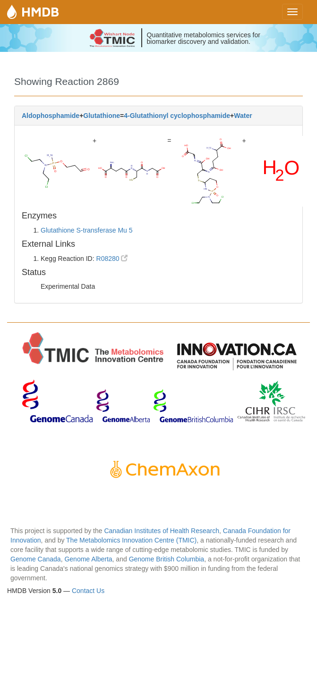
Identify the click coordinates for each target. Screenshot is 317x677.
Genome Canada (35, 559)
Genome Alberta (88, 559)
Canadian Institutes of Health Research (161, 531)
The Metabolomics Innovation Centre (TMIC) (131, 540)
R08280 (112, 258)
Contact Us (88, 590)
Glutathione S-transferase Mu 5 (87, 230)
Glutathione (101, 115)
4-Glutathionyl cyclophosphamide (177, 115)
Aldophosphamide (50, 115)
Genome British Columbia (167, 559)
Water (243, 115)
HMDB (40, 11)
